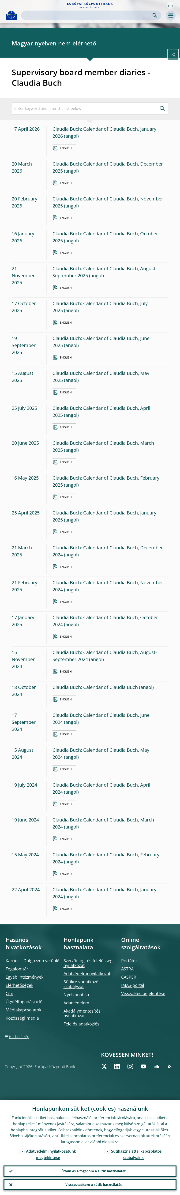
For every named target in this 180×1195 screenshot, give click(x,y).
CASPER (128, 977)
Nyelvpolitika (76, 994)
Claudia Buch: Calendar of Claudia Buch (95, 687)
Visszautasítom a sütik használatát (93, 1184)
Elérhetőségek (19, 985)
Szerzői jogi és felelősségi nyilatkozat (89, 963)
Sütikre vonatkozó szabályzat (81, 984)
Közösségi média (22, 1018)
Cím (9, 993)
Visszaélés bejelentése (143, 993)
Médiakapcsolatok (23, 1010)
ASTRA (127, 969)
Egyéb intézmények (24, 977)
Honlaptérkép (19, 1036)
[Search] (87, 15)
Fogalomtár (17, 969)
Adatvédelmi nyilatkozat (87, 973)
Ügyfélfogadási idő (24, 1001)
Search (155, 15)
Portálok (129, 960)
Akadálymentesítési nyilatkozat (83, 1013)
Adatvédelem (76, 1003)
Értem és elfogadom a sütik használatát (93, 1171)
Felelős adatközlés (81, 1024)
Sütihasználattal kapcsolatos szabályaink (136, 1154)
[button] (170, 5)
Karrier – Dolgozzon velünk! (32, 960)
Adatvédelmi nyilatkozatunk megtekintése (51, 1154)
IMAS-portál (132, 985)
